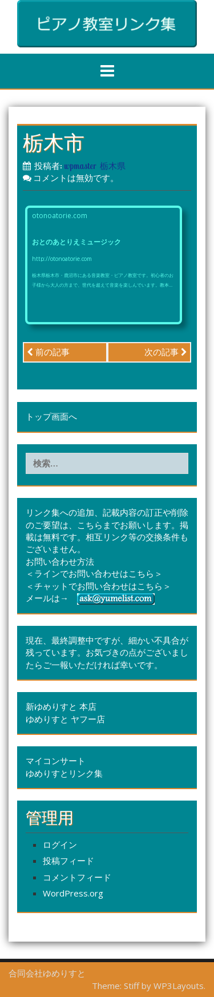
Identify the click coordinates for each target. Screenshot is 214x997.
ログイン (60, 844)
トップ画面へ (51, 416)
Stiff (131, 985)
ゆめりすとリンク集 (64, 773)
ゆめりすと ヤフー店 (65, 719)
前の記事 (48, 351)
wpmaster (80, 165)
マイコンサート (56, 760)
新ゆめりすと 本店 (61, 706)
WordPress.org (73, 893)
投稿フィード (68, 860)
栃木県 (113, 165)
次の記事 (165, 351)
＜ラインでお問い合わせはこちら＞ (94, 573)
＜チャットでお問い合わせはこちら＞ (98, 586)
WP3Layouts (179, 985)
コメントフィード (77, 877)
